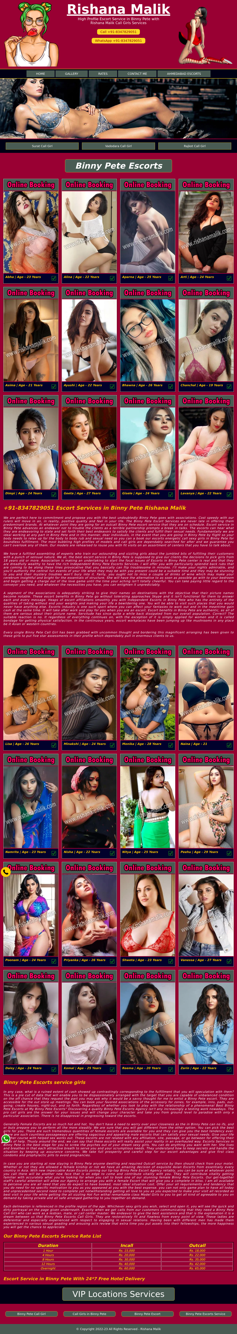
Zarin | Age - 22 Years (198, 1068)
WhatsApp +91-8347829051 (118, 41)
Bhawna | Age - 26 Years (142, 385)
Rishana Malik (118, 9)
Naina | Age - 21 (193, 744)
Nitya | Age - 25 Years (140, 852)
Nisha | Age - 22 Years (82, 852)
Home (40, 73)
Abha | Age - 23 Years (23, 277)
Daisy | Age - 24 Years (23, 1068)
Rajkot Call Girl (195, 146)
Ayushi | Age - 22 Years (83, 385)
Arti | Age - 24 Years (197, 277)
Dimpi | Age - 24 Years (23, 493)
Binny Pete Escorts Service (205, 1314)
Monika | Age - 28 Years (141, 744)
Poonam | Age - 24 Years (25, 960)
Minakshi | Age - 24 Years (85, 744)
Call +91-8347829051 (118, 32)
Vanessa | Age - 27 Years (200, 960)
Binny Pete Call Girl (31, 1314)
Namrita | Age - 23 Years (25, 852)
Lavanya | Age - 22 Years (200, 493)
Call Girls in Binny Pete (89, 1314)
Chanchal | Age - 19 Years (201, 385)
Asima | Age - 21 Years (23, 385)
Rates (103, 73)
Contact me (137, 73)
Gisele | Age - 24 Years (140, 493)
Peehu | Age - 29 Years (199, 852)
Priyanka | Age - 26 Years (84, 960)
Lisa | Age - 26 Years (22, 744)
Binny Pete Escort (147, 1314)
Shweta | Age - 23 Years (141, 960)
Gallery (71, 73)
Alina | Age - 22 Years (81, 277)
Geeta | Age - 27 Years (82, 493)
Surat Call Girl (42, 146)
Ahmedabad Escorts (184, 73)
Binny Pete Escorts (118, 166)
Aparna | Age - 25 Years (141, 277)
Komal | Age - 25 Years (82, 1068)
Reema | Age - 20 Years (141, 1068)
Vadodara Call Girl (118, 146)
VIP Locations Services (118, 1294)
